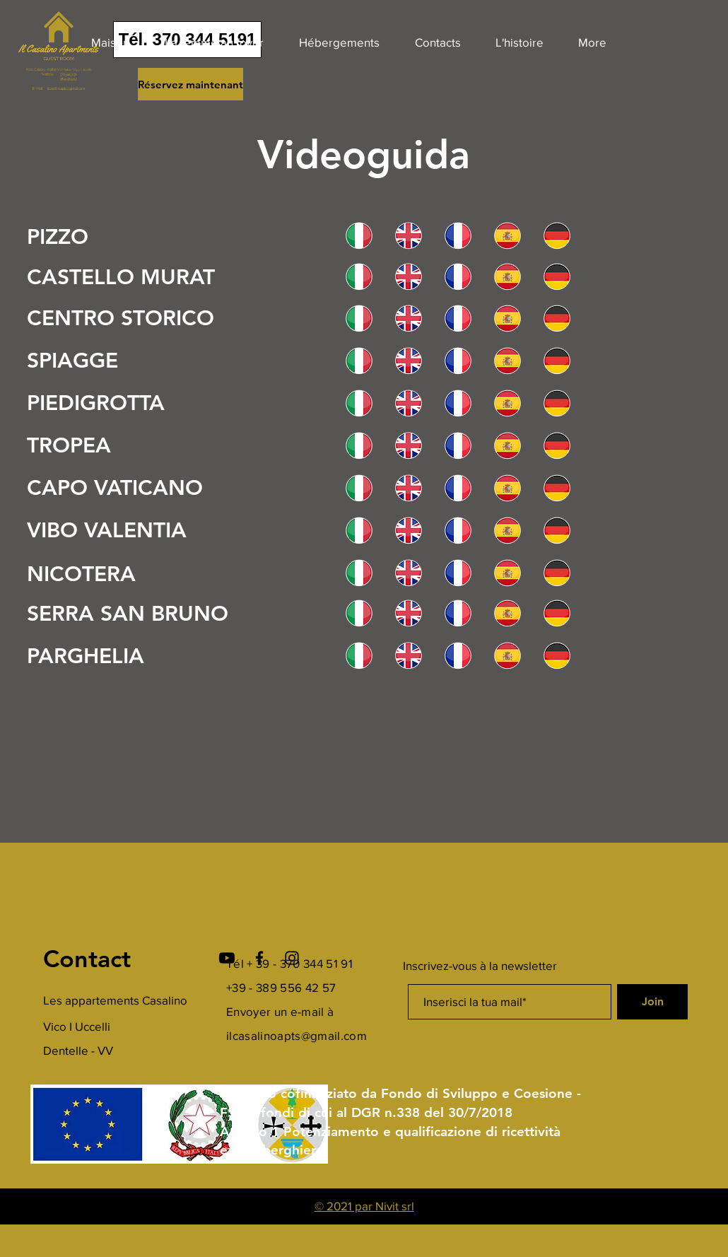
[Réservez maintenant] (190, 84)
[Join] (652, 1001)
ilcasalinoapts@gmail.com (296, 1035)
